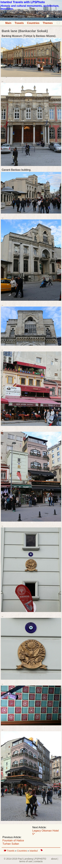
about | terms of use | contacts (38, 860)
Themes (48, 23)
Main (8, 23)
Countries (33, 23)
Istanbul (33, 850)
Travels (19, 23)
